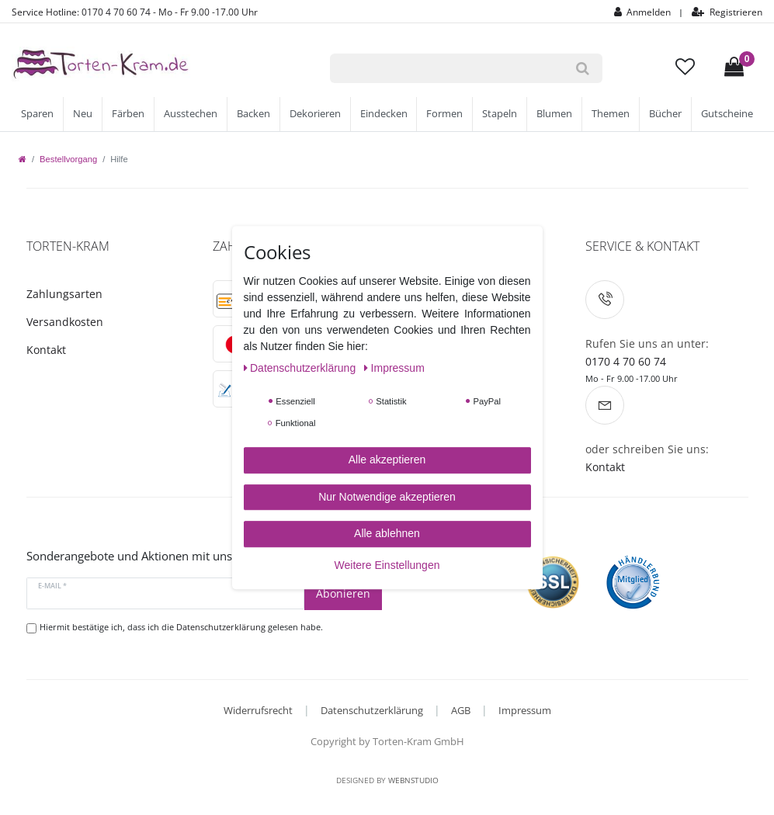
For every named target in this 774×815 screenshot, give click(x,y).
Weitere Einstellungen (387, 565)
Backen (253, 113)
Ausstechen (190, 113)
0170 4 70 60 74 (625, 361)
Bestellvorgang (68, 159)
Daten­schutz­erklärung (301, 368)
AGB (460, 710)
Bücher (665, 113)
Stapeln (499, 113)
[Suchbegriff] (446, 68)
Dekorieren (315, 113)
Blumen (554, 113)
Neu (82, 113)
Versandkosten (64, 321)
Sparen (37, 113)
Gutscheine (727, 113)
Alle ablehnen (387, 533)
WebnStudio (413, 780)
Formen (444, 113)
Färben (128, 113)
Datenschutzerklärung (372, 710)
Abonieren (343, 593)
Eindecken (384, 113)
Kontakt (46, 349)
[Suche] (582, 68)
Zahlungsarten (64, 293)
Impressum (524, 710)
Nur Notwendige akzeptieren (387, 497)
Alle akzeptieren (387, 459)
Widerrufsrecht (258, 710)
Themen (611, 113)
